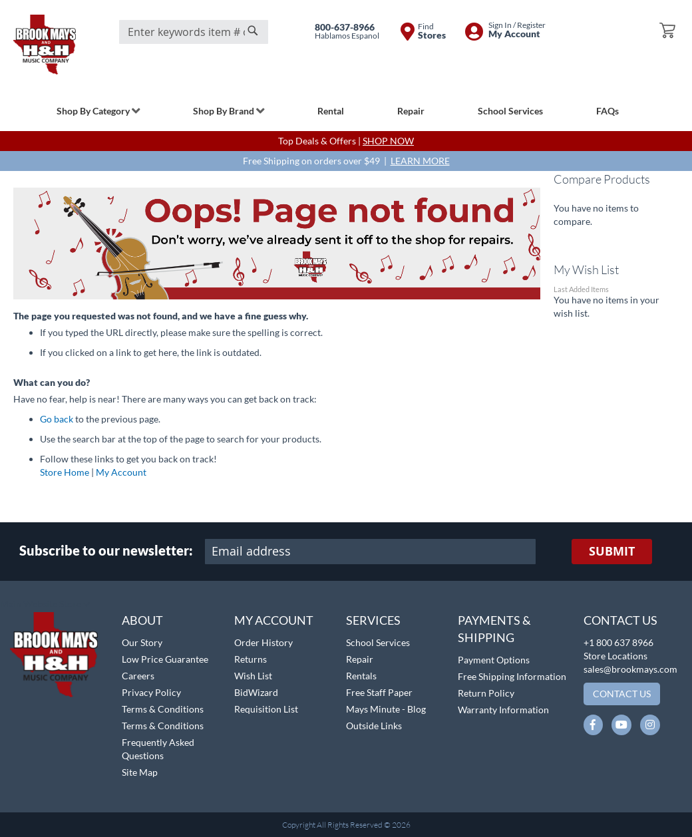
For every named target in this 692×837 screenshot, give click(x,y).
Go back (56, 418)
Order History (263, 642)
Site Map (140, 772)
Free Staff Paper (379, 692)
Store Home (64, 472)
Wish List (253, 675)
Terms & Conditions (163, 709)
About (142, 620)
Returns (250, 659)
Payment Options (494, 659)
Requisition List (266, 709)
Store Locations (615, 655)
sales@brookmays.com (630, 669)
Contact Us (620, 620)
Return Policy (486, 693)
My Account (121, 472)
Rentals (361, 675)
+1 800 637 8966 (618, 642)
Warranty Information (503, 709)
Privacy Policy (151, 692)
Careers (138, 675)
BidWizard (256, 692)
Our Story (142, 642)
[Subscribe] (612, 551)
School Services (378, 642)
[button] (45, 604)
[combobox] (193, 32)
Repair (359, 659)
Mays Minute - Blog (386, 709)
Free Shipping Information (512, 676)
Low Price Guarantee (165, 659)
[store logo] (44, 45)
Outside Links (374, 725)
